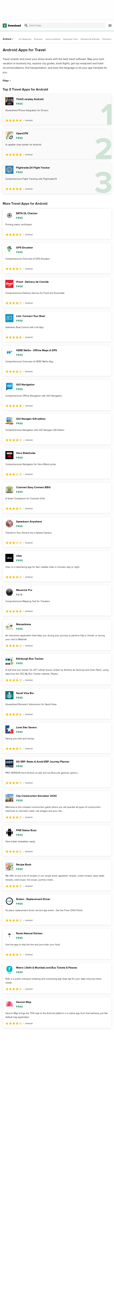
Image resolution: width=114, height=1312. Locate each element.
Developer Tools (70, 39)
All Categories (25, 39)
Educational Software (90, 39)
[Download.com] (12, 26)
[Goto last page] (105, 1035)
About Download (48, 1305)
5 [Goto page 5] (41, 1035)
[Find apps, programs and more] (64, 25)
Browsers (38, 39)
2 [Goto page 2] (14, 1035)
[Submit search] (26, 25)
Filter (7, 80)
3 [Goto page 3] (23, 1035)
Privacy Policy (82, 1305)
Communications (53, 39)
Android (8, 39)
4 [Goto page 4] (32, 1035)
